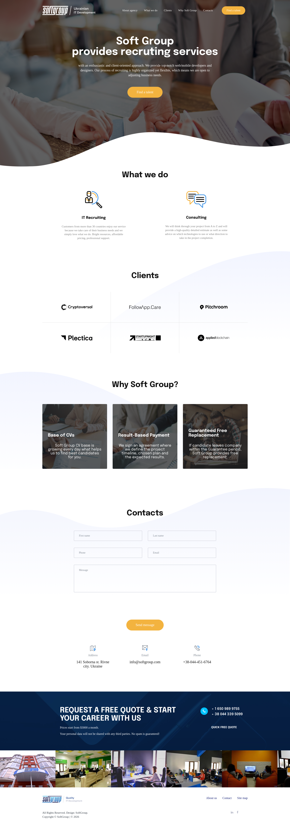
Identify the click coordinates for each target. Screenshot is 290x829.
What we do (150, 10)
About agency (130, 10)
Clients (168, 10)
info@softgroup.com (145, 662)
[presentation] (145, 606)
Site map (242, 798)
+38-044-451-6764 (197, 662)
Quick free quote (224, 727)
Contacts (208, 10)
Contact (227, 798)
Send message (145, 625)
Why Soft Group (187, 10)
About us (211, 798)
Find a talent (233, 10)
